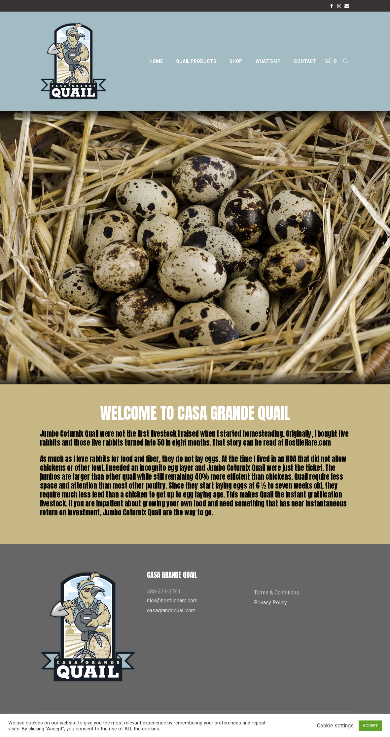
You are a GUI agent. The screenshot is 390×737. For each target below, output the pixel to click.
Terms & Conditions (276, 592)
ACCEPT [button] (370, 725)
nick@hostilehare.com (172, 600)
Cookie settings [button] (335, 725)
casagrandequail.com (171, 610)
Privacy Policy (270, 602)
